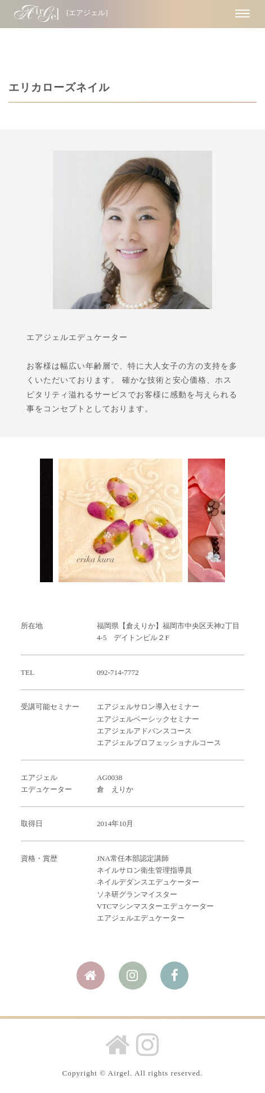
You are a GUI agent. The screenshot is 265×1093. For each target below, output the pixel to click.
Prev (55, 520)
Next (210, 520)
